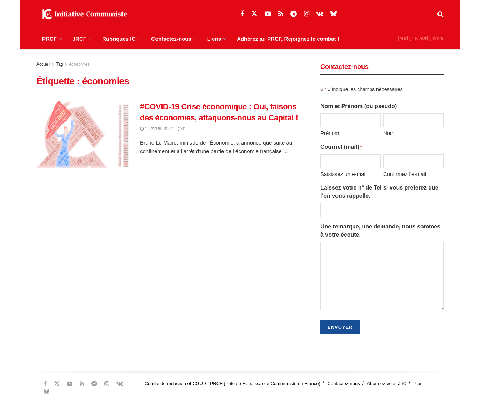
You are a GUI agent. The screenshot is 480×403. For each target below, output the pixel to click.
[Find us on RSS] (280, 14)
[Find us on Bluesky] (333, 14)
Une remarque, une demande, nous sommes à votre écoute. (380, 230)
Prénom (329, 133)
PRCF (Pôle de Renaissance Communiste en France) (265, 383)
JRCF (79, 39)
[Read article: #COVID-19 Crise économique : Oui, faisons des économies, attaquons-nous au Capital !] (82, 134)
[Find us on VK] (319, 14)
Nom (389, 133)
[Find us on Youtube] (268, 14)
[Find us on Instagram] (306, 14)
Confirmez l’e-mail (404, 174)
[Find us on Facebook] (242, 14)
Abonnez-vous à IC (386, 383)
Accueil (43, 64)
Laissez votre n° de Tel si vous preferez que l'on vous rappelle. (379, 191)
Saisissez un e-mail (343, 174)
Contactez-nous (171, 39)
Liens (214, 39)
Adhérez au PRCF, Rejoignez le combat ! (288, 39)
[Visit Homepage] (82, 14)
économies (79, 64)
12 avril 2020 (156, 128)
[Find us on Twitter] (254, 14)
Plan (418, 383)
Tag (59, 64)
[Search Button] (441, 14)
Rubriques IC (118, 39)
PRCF (49, 39)
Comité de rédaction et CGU (174, 383)
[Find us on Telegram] (293, 14)
